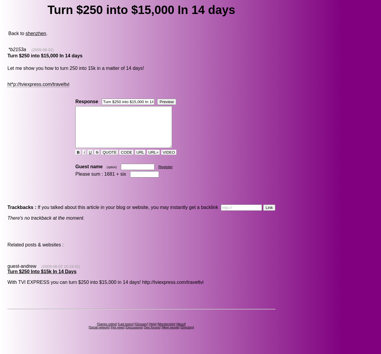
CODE (126, 160)
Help (153, 332)
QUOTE (110, 160)
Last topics (126, 332)
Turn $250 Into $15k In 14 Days (41, 279)
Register (165, 175)
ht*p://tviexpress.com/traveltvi (38, 84)
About (181, 332)
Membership (166, 332)
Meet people (170, 335)
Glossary (141, 332)
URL (140, 160)
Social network (99, 335)
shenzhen (36, 33)
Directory (187, 335)
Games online (107, 332)
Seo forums (152, 335)
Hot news (117, 335)
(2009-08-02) (42, 50)
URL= (153, 160)
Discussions (134, 335)
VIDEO (169, 160)
